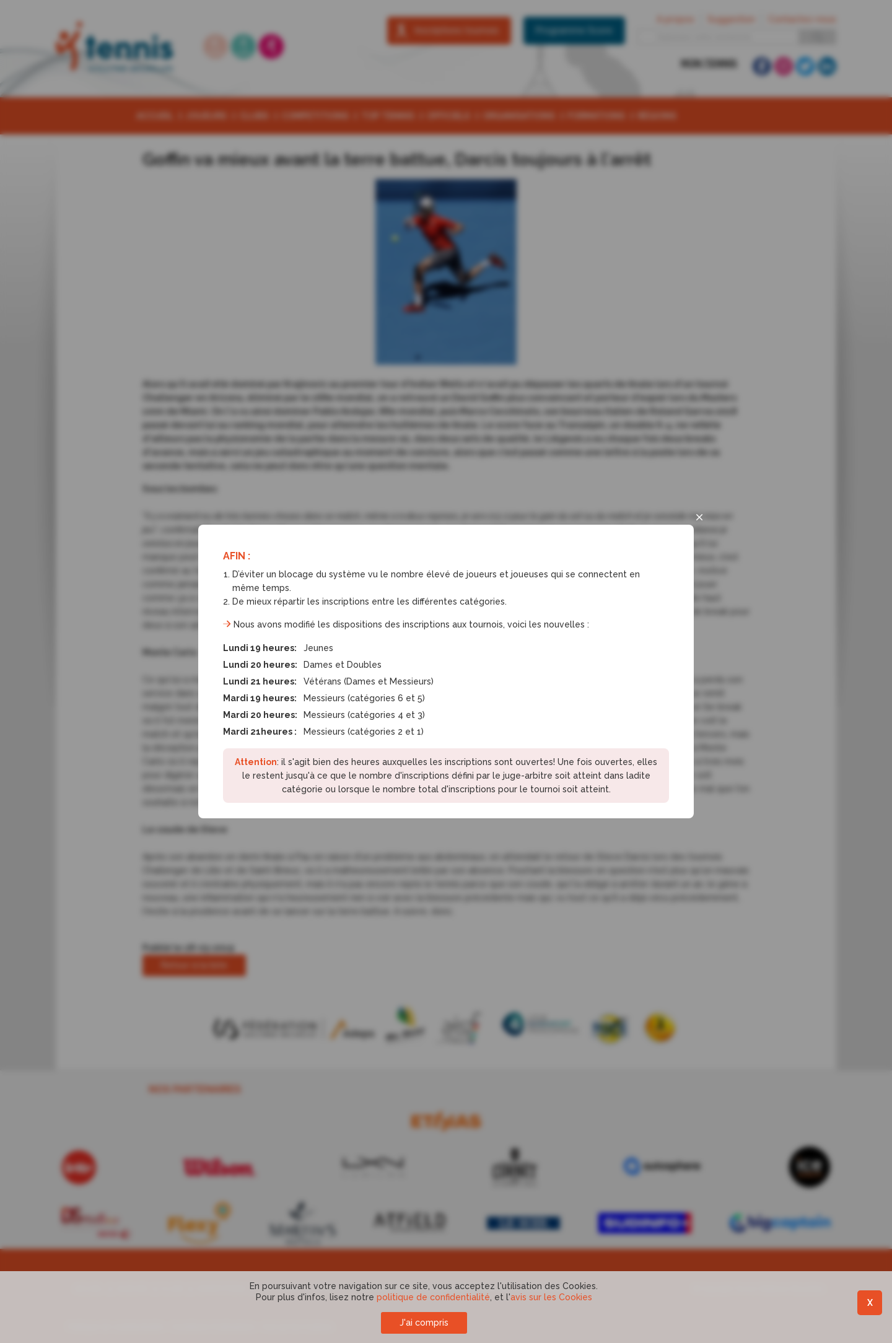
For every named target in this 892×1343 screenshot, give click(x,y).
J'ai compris (424, 1323)
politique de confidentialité (433, 1297)
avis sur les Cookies (551, 1297)
